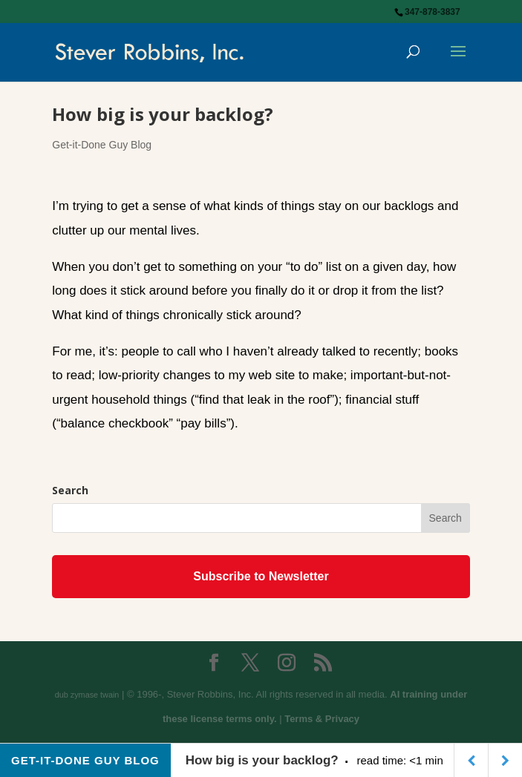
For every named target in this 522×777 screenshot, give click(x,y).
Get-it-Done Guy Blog (101, 145)
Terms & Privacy (321, 718)
